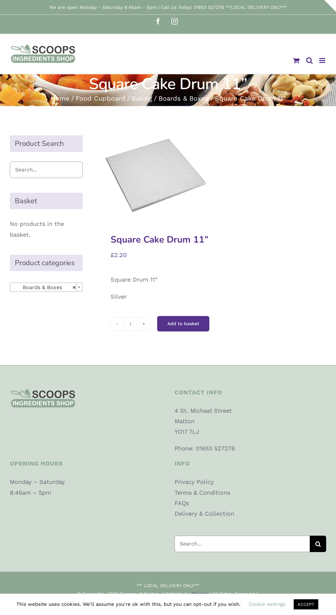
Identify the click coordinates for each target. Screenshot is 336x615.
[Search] (318, 544)
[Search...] (242, 544)
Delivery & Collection (204, 513)
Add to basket (183, 323)
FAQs (182, 503)
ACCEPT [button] (306, 604)
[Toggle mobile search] (309, 60)
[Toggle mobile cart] (296, 60)
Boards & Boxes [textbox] (44, 287)
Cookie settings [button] (267, 604)
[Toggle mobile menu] (322, 60)
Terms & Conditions (202, 492)
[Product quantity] (130, 323)
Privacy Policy (194, 481)
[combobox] (46, 287)
